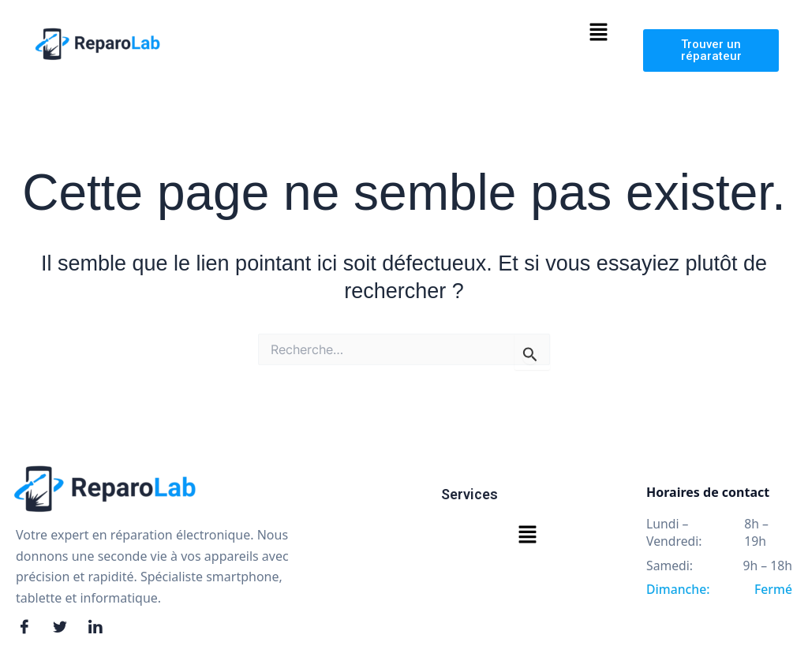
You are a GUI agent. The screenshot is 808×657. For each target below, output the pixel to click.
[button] (598, 33)
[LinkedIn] (100, 628)
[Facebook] (29, 628)
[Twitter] (65, 628)
